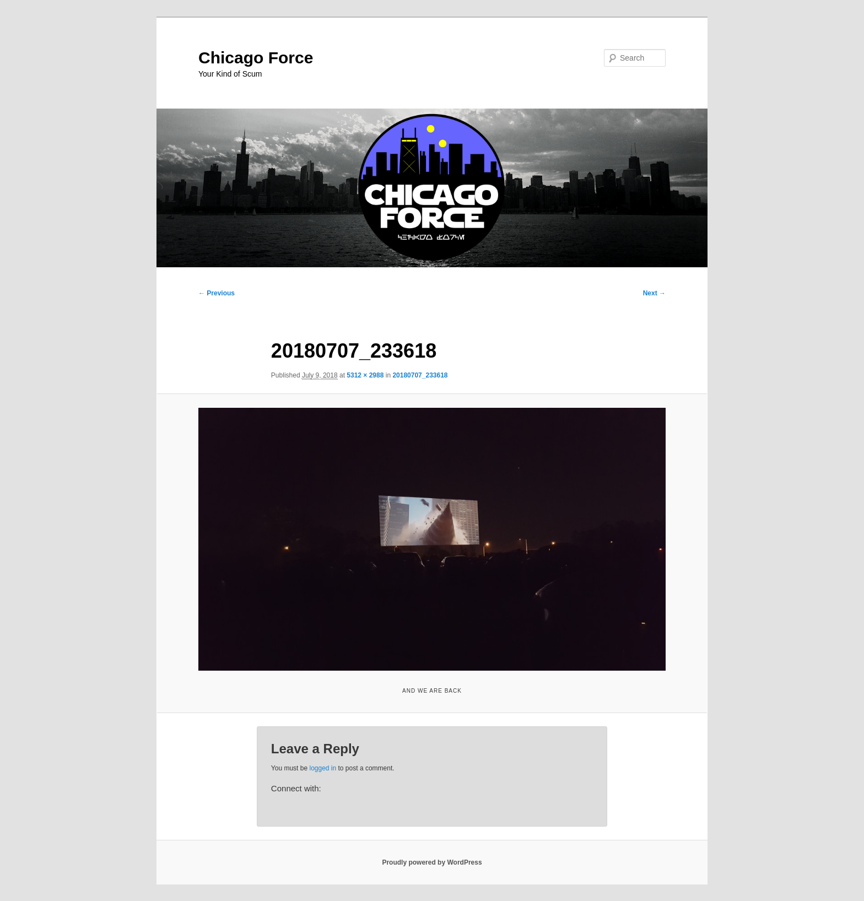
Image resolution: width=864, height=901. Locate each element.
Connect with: (296, 788)
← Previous (216, 293)
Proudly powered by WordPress (432, 862)
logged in (322, 768)
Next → (654, 293)
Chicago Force (255, 57)
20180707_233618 (419, 375)
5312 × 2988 (365, 375)
